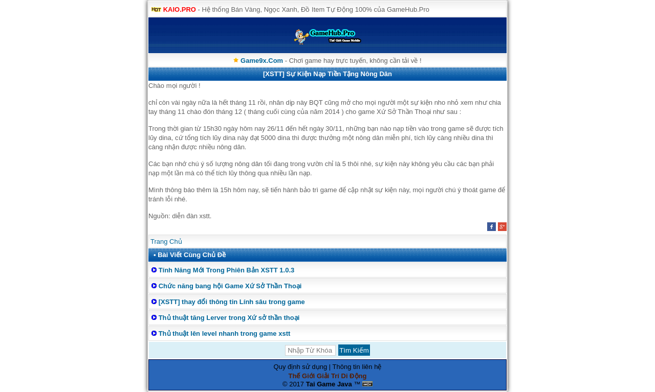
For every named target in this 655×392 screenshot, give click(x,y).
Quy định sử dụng (301, 367)
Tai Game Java (329, 384)
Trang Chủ (166, 241)
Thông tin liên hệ (357, 367)
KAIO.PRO (179, 9)
